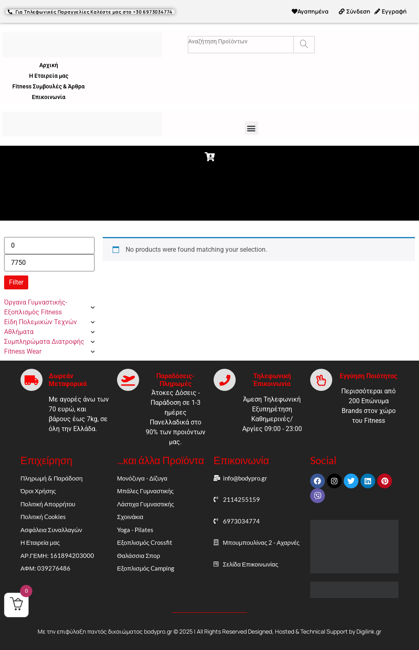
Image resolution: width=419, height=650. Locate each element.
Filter (16, 282)
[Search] (303, 44)
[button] (251, 128)
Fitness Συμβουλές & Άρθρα (48, 86)
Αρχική (48, 65)
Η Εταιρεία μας (48, 75)
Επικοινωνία (48, 97)
